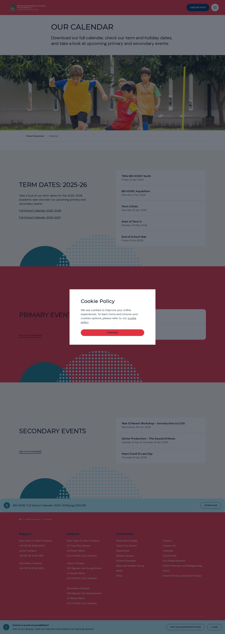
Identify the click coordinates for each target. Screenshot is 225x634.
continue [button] (112, 332)
